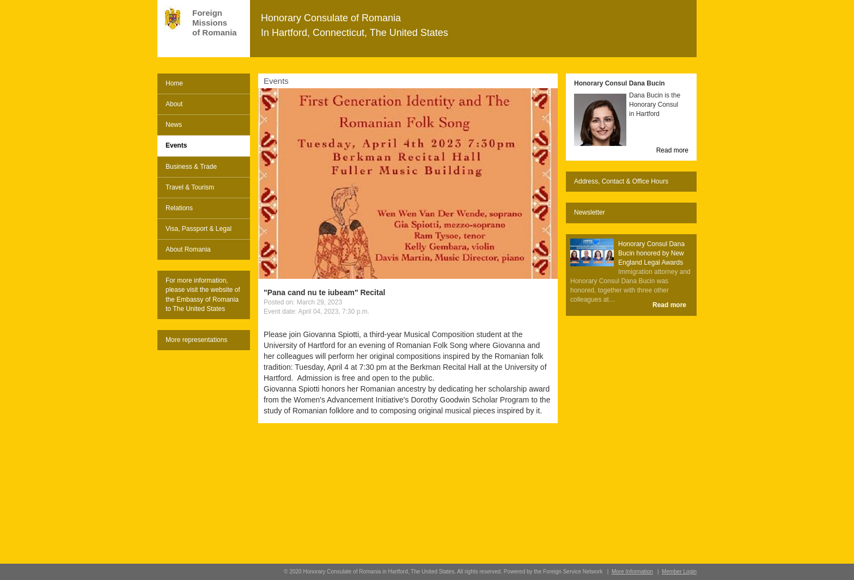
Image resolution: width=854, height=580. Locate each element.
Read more (672, 150)
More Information (632, 572)
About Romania (188, 249)
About (174, 104)
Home (174, 83)
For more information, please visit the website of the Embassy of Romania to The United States (203, 294)
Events (176, 145)
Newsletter (589, 212)
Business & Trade (191, 166)
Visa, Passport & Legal (198, 229)
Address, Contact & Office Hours (621, 181)
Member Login (679, 572)
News (174, 125)
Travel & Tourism (190, 187)
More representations (196, 340)
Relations (179, 208)
